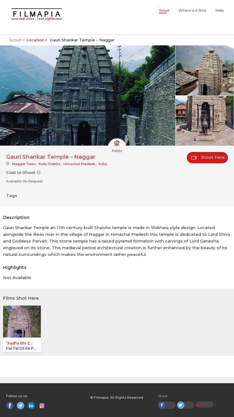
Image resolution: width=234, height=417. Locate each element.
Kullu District (49, 164)
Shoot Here (208, 157)
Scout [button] (164, 10)
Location (35, 39)
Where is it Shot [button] (192, 10)
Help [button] (220, 10)
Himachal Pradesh (79, 164)
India (102, 164)
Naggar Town (23, 164)
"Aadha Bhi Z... (19, 343)
